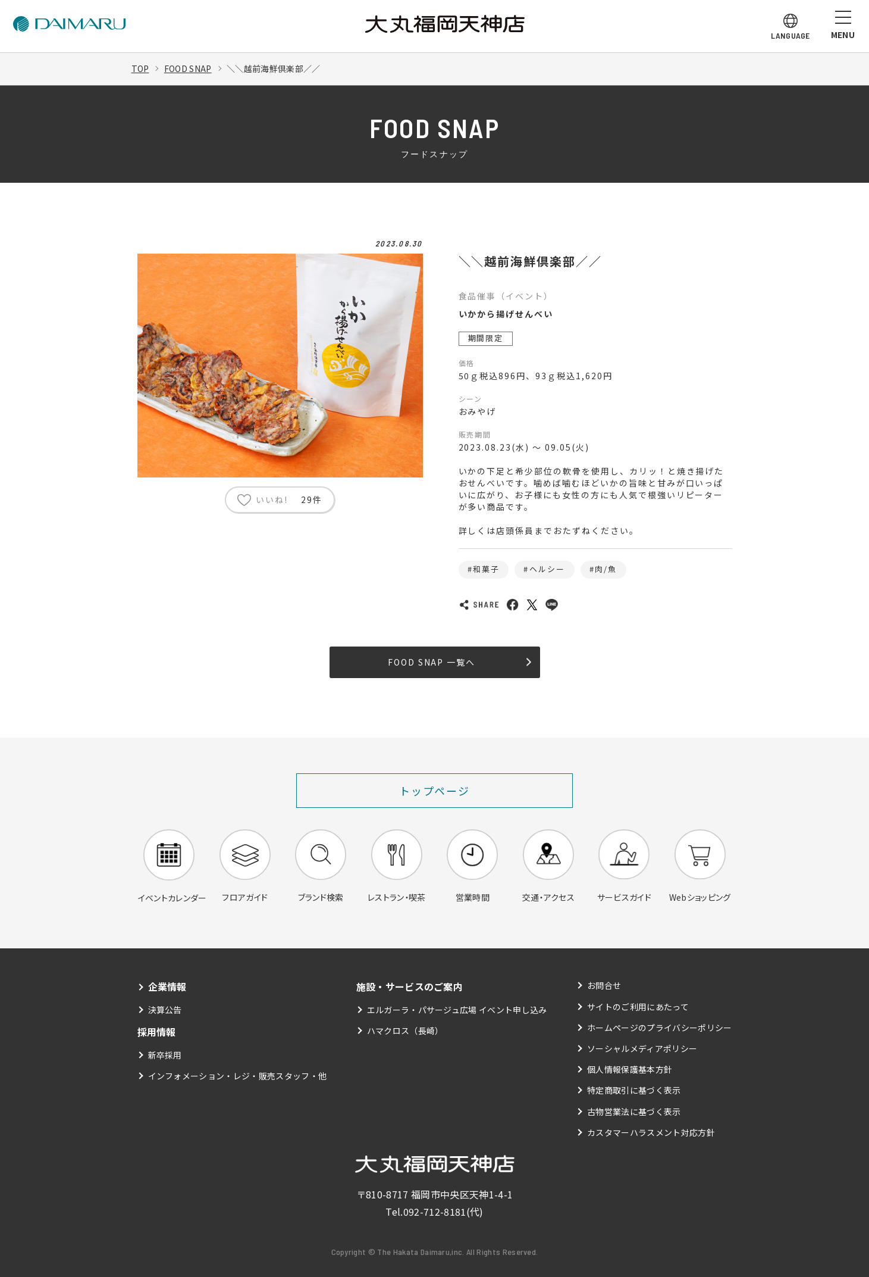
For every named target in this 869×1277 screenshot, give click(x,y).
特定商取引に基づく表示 (634, 1090)
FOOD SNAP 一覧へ (459, 662)
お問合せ (604, 985)
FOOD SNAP (188, 68)
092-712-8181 (434, 1211)
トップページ (434, 790)
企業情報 (167, 986)
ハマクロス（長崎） (405, 1030)
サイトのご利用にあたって (638, 1007)
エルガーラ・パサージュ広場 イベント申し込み (457, 1010)
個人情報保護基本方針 (629, 1069)
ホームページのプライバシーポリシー (659, 1028)
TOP (140, 68)
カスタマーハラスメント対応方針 (651, 1132)
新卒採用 (165, 1055)
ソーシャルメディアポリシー (642, 1048)
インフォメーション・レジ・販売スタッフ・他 (237, 1076)
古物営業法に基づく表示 (634, 1111)
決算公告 (165, 1010)
